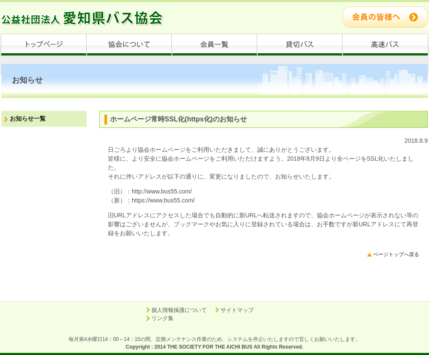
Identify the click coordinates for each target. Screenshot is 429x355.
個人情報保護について (179, 310)
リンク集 (162, 318)
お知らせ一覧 (28, 118)
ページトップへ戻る (396, 254)
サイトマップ (237, 310)
